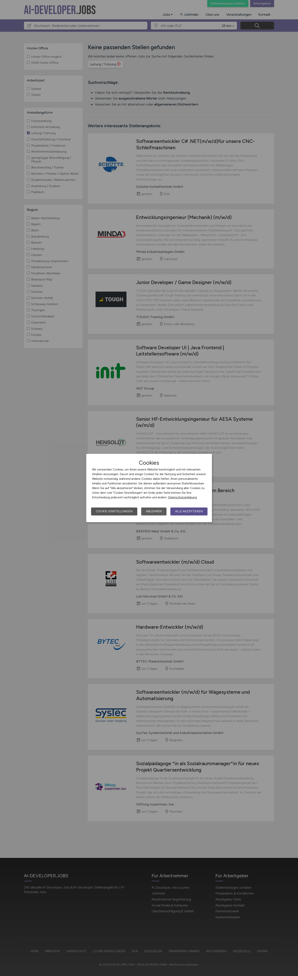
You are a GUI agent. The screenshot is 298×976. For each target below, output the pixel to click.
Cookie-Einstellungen (114, 511)
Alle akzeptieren (189, 511)
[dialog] (149, 488)
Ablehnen (154, 511)
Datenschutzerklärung (182, 497)
